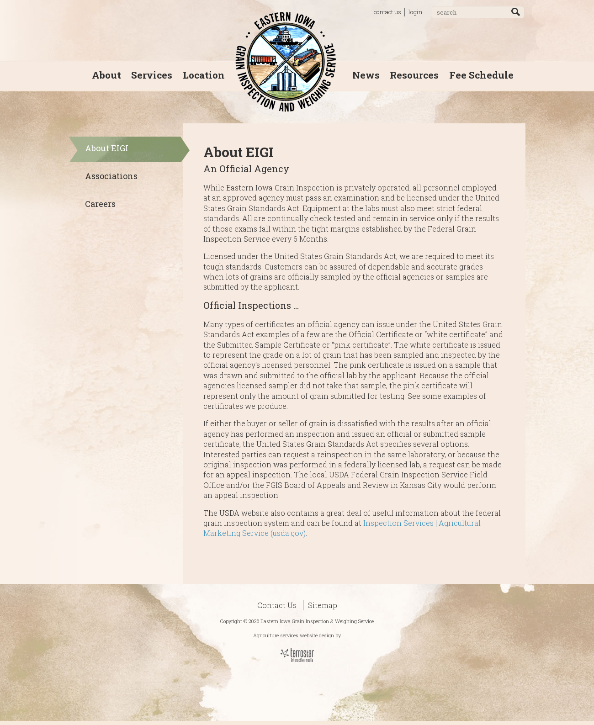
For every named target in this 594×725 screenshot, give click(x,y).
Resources (414, 75)
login (415, 12)
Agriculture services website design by (297, 635)
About (106, 75)
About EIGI (106, 148)
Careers (100, 203)
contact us (387, 12)
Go (516, 12)
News (366, 75)
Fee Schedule (481, 75)
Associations (111, 175)
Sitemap (322, 605)
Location (204, 75)
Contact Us (277, 605)
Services (151, 75)
